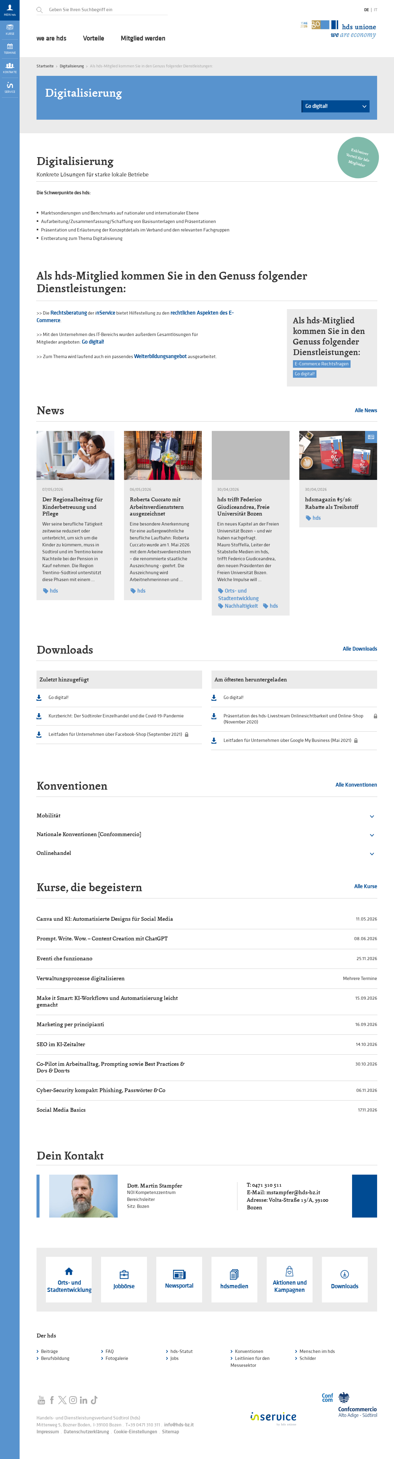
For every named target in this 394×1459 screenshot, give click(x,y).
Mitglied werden (143, 38)
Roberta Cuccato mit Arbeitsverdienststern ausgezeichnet (157, 506)
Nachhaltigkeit (238, 606)
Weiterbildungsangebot (160, 356)
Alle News (366, 410)
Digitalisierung (72, 66)
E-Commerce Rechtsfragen (322, 364)
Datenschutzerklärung (86, 1432)
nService (105, 313)
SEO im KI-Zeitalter (61, 1044)
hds (50, 591)
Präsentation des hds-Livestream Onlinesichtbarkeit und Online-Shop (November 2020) (293, 719)
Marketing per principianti (70, 1024)
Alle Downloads (360, 649)
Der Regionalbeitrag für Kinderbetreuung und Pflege (72, 506)
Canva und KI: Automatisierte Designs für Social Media (105, 918)
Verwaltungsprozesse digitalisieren (81, 978)
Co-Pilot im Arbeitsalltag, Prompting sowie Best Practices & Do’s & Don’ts (110, 1067)
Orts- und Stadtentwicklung (238, 594)
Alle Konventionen (356, 785)
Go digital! (336, 107)
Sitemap (170, 1432)
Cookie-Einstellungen (135, 1432)
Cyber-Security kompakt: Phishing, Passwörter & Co (101, 1090)
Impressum (48, 1432)
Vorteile (93, 38)
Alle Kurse (365, 886)
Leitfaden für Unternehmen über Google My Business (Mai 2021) (287, 740)
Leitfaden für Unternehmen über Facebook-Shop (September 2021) (115, 734)
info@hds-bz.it (179, 1425)
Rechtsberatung (68, 313)
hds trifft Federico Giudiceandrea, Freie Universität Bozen (243, 506)
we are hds (51, 38)
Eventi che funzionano (64, 958)
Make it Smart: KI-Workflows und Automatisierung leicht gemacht (107, 1001)
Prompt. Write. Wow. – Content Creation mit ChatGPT (102, 938)
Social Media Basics (61, 1109)
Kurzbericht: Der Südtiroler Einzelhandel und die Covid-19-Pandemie (116, 716)
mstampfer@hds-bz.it (293, 1192)
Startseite (45, 66)
